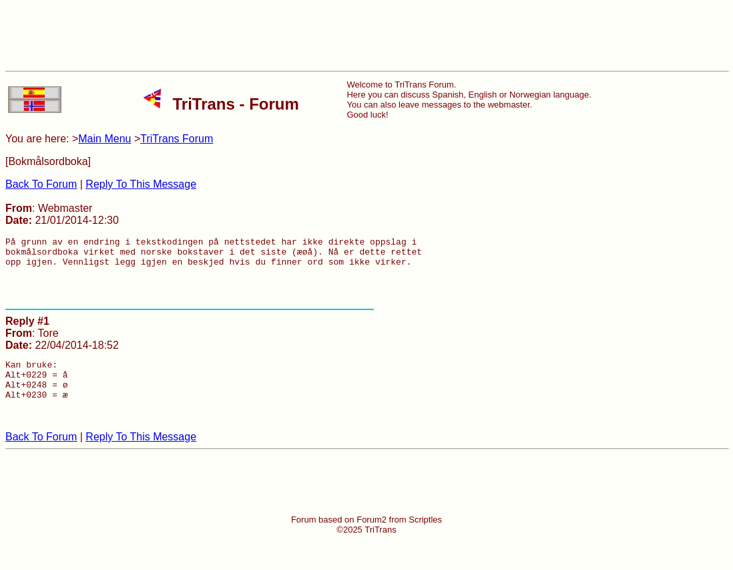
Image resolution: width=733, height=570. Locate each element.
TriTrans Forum (176, 138)
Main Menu (104, 138)
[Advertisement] (366, 35)
